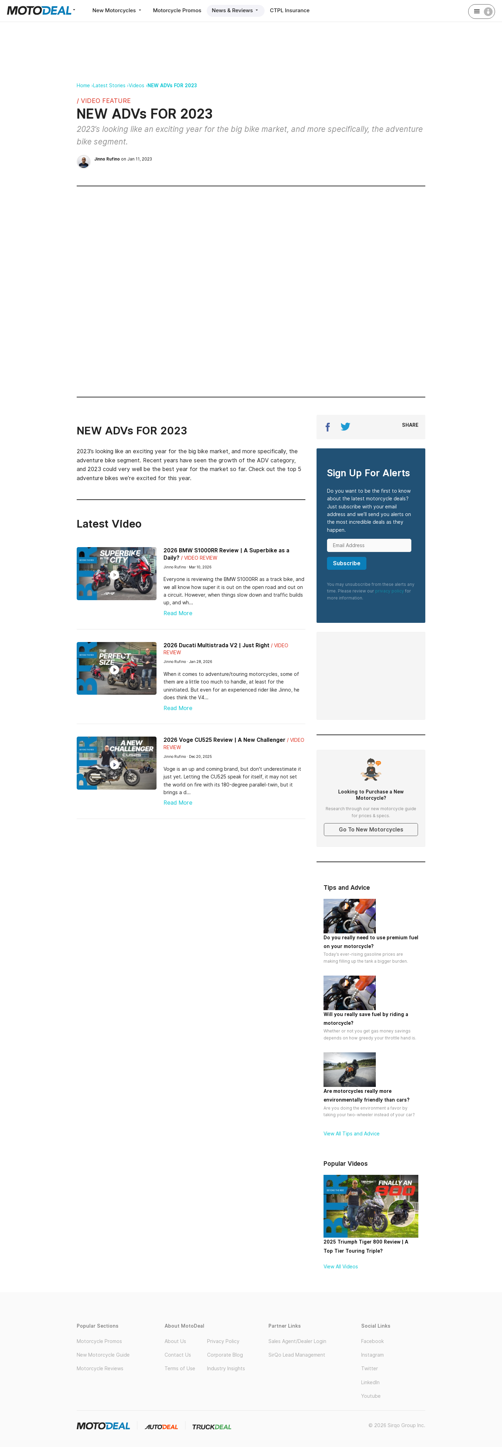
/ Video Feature (104, 100)
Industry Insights (226, 1368)
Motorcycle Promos (177, 10)
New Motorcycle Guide (103, 1355)
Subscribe (346, 563)
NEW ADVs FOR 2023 (172, 85)
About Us (175, 1341)
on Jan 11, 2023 (123, 159)
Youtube (371, 1396)
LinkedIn (370, 1382)
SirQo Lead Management (296, 1355)
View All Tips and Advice (352, 1133)
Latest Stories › (111, 85)
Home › (85, 85)
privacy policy (389, 591)
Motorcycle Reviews (100, 1368)
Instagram (372, 1355)
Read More (177, 613)
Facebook (372, 1341)
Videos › (138, 85)
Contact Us (178, 1355)
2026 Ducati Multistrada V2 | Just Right (216, 645)
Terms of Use (180, 1368)
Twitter (369, 1368)
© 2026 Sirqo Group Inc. (396, 1425)
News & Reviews (236, 10)
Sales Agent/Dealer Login (297, 1341)
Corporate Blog (225, 1355)
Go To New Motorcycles (371, 829)
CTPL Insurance (290, 10)
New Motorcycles (117, 10)
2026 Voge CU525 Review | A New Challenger (224, 740)
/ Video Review (199, 558)
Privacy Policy (223, 1341)
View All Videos (341, 1266)
